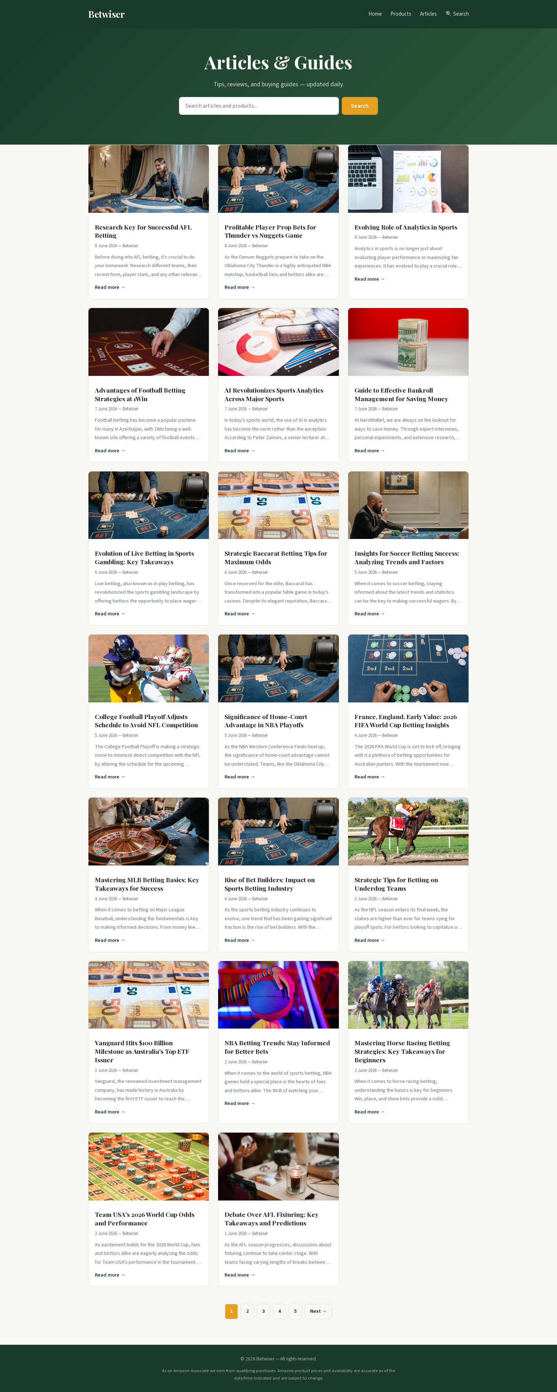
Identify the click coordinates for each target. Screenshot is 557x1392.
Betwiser (106, 14)
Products (400, 14)
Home (375, 14)
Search (360, 106)
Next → (318, 1311)
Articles (428, 14)
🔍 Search (457, 14)
